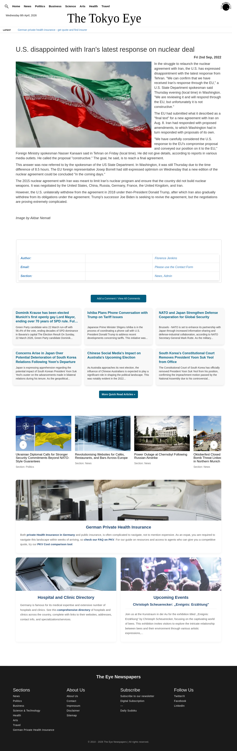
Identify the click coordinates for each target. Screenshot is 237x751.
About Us (72, 696)
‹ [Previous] (23, 444)
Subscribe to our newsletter (137, 696)
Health (93, 6)
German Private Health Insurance (118, 527)
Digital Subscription (132, 700)
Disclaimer (73, 710)
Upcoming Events (170, 597)
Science (70, 6)
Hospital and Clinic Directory (66, 597)
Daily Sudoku (128, 710)
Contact (71, 700)
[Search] (7, 6)
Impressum (73, 705)
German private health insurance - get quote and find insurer (52, 29)
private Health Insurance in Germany (51, 534)
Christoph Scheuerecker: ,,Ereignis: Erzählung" (171, 604)
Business (55, 6)
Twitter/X (179, 696)
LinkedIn (179, 705)
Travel (105, 6)
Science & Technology (26, 710)
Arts (82, 6)
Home (16, 6)
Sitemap (72, 715)
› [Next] (213, 444)
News (27, 6)
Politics (40, 6)
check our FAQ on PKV (99, 539)
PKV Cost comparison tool (54, 544)
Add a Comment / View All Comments (118, 298)
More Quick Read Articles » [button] (118, 394)
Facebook (180, 700)
